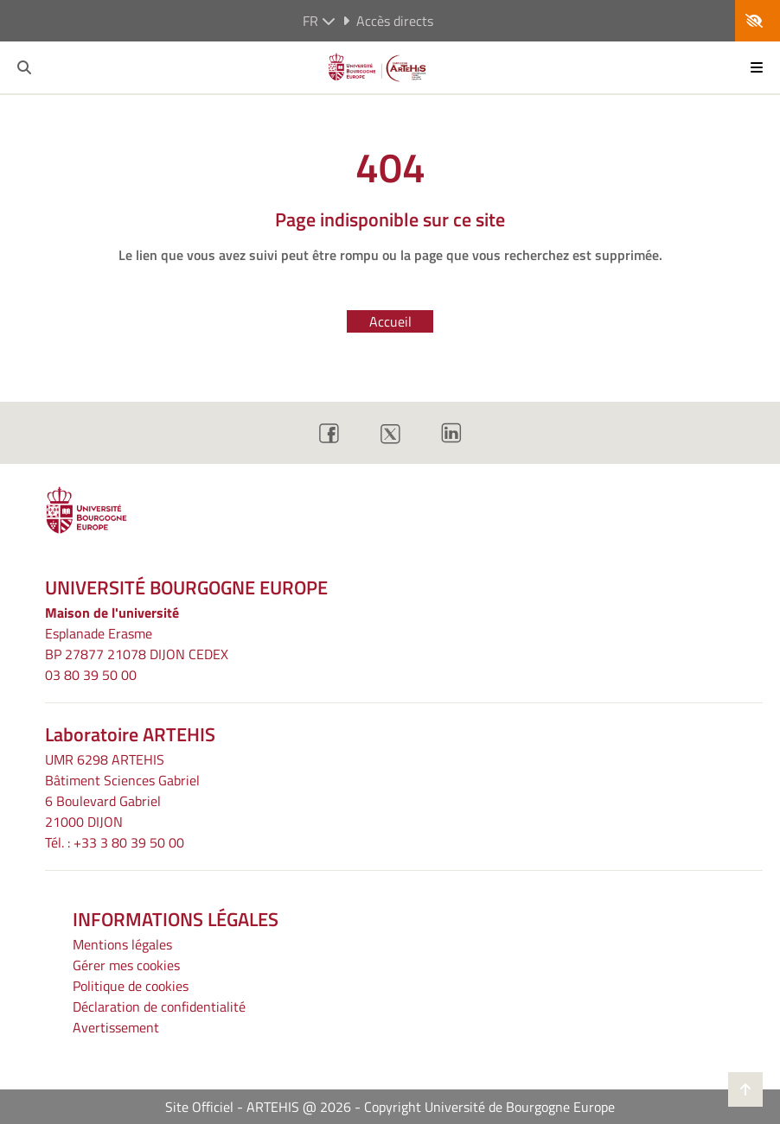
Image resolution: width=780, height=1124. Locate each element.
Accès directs (387, 20)
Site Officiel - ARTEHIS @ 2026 (258, 1106)
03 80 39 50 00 (91, 674)
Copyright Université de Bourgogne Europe (489, 1106)
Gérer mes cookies (126, 965)
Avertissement (116, 1027)
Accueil (390, 321)
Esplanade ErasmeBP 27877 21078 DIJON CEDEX (136, 643)
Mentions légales (122, 944)
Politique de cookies (131, 985)
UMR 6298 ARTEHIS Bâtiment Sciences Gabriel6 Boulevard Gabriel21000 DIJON (122, 790)
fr (319, 20)
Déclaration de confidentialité (159, 1006)
